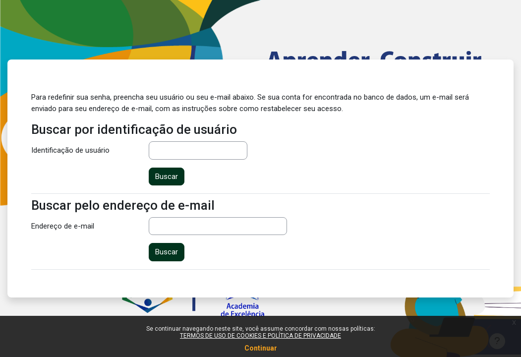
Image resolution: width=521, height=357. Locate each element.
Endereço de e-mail (62, 226)
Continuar (260, 348)
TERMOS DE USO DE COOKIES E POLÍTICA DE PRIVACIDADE (260, 335)
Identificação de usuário (70, 150)
